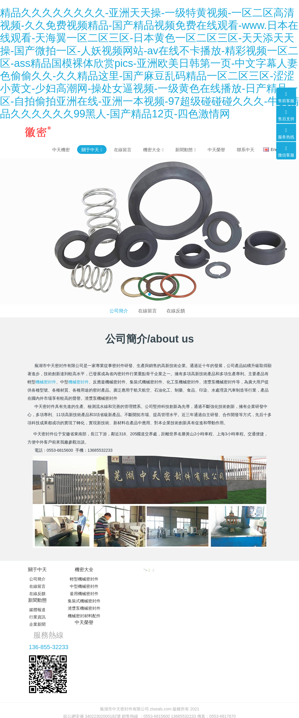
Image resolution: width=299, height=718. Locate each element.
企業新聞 (127, 593)
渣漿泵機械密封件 (101, 398)
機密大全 (82, 569)
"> (270, 570)
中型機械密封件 (82, 586)
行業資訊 (127, 586)
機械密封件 (46, 382)
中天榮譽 (172, 569)
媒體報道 (127, 579)
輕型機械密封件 (82, 579)
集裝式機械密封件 (82, 601)
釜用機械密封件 (82, 593)
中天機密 (61, 149)
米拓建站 (155, 669)
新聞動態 (127, 569)
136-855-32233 (228, 585)
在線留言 (147, 310)
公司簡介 (118, 310)
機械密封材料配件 (82, 615)
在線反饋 (175, 310)
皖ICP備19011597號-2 (149, 662)
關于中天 (37, 569)
